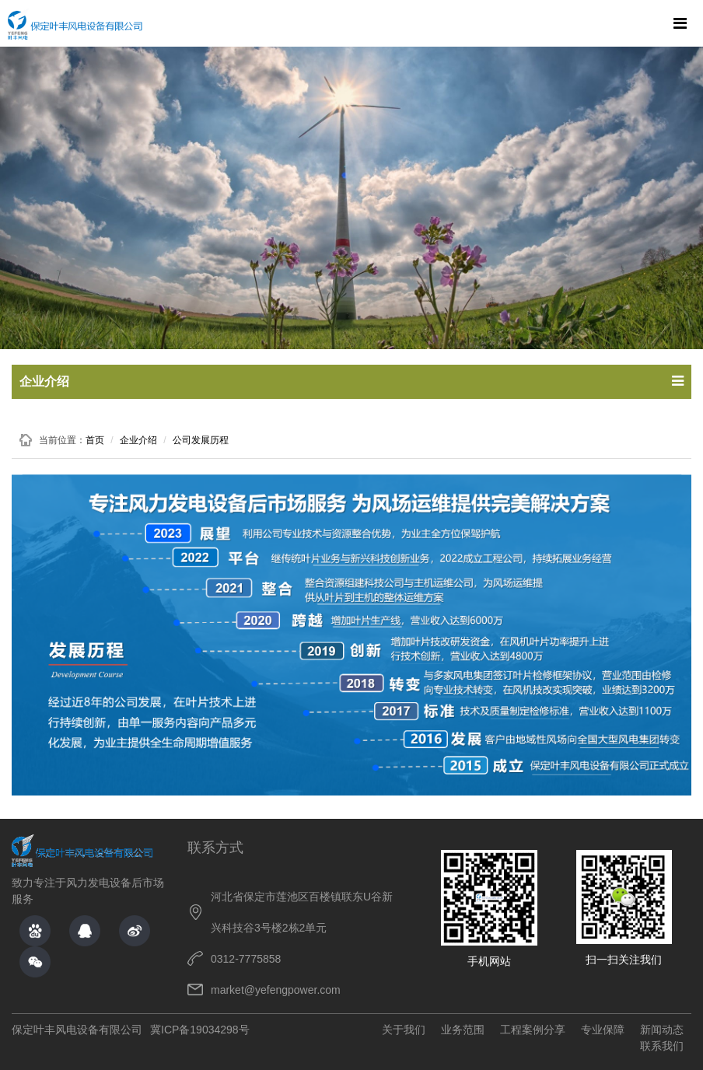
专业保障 (602, 1029)
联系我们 (662, 1046)
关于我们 (403, 1029)
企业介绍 (138, 440)
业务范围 (462, 1029)
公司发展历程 (201, 440)
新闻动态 (662, 1029)
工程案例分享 (532, 1029)
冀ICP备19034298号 (200, 1029)
